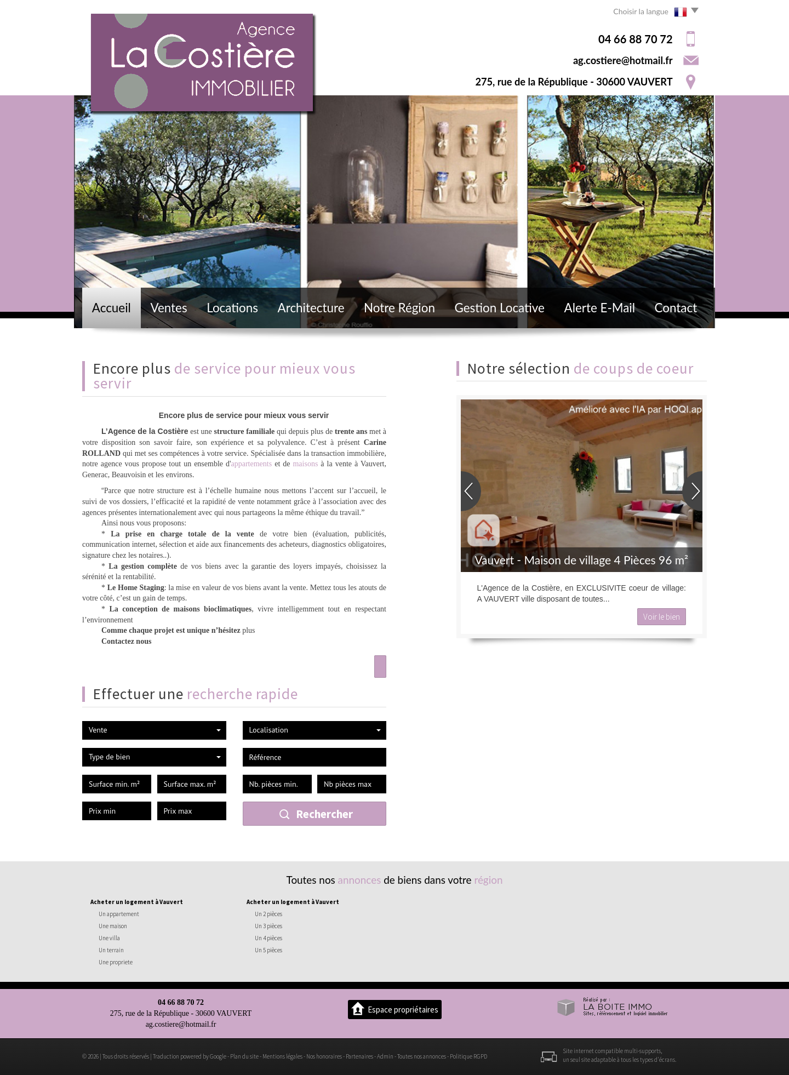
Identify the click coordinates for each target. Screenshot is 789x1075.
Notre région (399, 307)
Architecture (311, 307)
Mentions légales (282, 1056)
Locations (232, 307)
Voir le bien (661, 616)
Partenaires (359, 1056)
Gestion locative (500, 307)
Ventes (168, 307)
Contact (676, 307)
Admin (385, 1056)
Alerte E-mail (599, 307)
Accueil (111, 307)
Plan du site (244, 1056)
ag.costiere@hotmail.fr (623, 60)
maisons (305, 464)
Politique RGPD (468, 1056)
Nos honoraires (324, 1056)
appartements (251, 464)
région (488, 879)
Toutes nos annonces (421, 1056)
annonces (359, 879)
